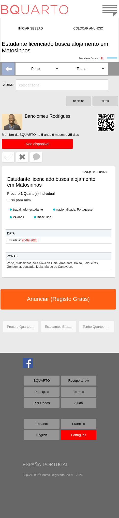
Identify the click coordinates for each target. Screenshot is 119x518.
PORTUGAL (55, 464)
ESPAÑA (32, 464)
